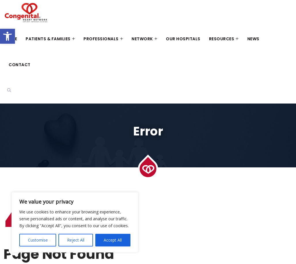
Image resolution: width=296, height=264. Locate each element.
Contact (20, 65)
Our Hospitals (183, 39)
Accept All (113, 240)
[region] (75, 222)
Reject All (75, 240)
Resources (221, 39)
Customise (38, 240)
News (253, 39)
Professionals (101, 39)
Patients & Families (48, 39)
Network (142, 39)
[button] (7, 36)
